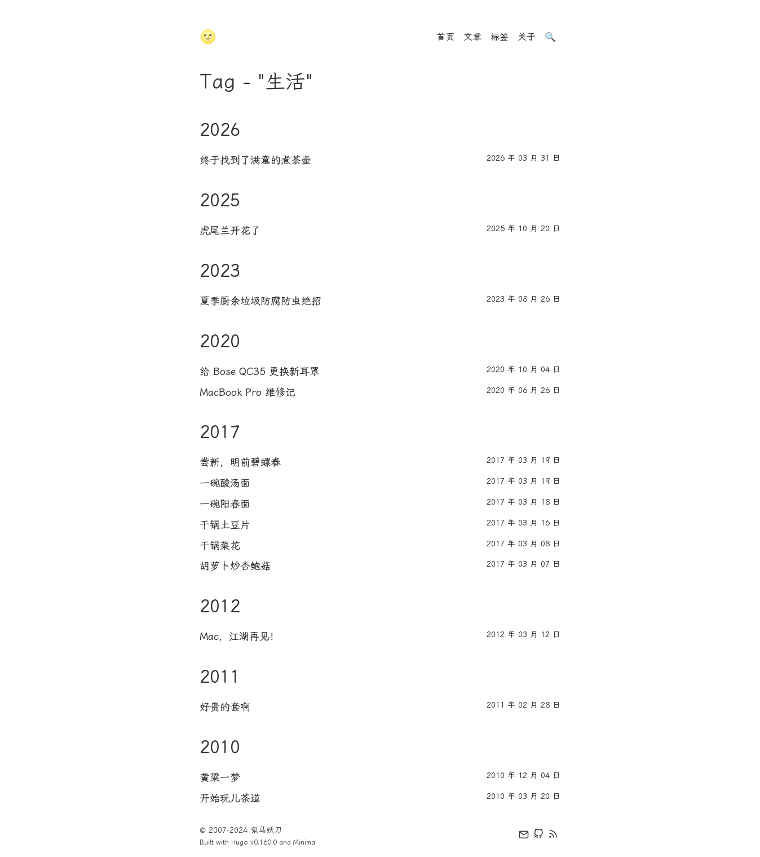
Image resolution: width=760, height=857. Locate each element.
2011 (220, 676)
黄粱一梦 (220, 777)
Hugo (239, 842)
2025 (220, 200)
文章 (472, 37)
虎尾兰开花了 (230, 230)
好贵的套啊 (225, 707)
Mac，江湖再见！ (240, 636)
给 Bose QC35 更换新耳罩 (260, 371)
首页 (445, 37)
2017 (220, 432)
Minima (304, 842)
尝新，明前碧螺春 (240, 462)
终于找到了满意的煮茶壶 (255, 160)
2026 (220, 130)
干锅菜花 (220, 546)
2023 (220, 270)
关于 (527, 37)
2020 (220, 341)
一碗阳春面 (225, 504)
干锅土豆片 (225, 525)
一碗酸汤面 (225, 483)
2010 (220, 747)
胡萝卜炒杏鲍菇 (235, 566)
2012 (220, 606)
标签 (500, 37)
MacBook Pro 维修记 (247, 392)
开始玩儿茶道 (230, 798)
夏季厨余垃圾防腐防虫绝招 (260, 301)
